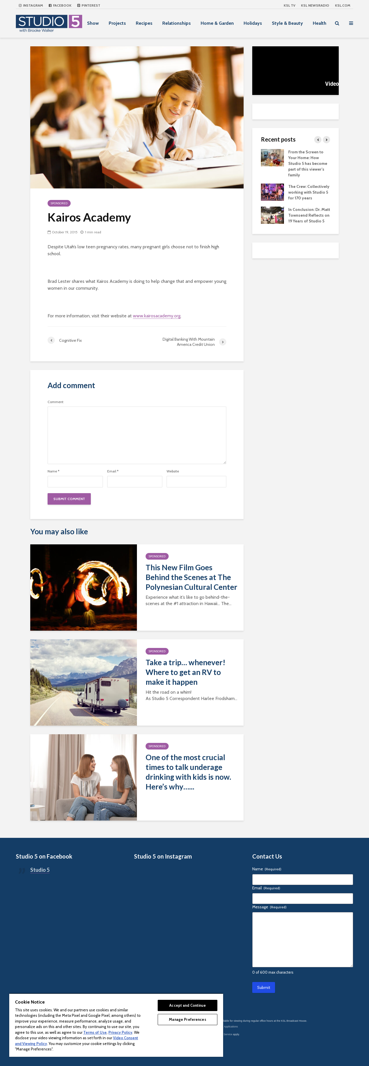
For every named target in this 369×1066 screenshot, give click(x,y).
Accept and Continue (187, 1005)
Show (93, 23)
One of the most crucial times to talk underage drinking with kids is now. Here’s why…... (188, 772)
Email (112, 471)
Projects (117, 23)
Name (53, 471)
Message (269, 906)
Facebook (60, 5)
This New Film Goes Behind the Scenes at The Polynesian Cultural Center (191, 577)
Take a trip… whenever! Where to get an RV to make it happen (185, 672)
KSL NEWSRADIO (315, 5)
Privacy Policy (120, 1032)
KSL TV (289, 5)
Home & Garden (217, 23)
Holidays (253, 23)
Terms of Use (95, 1032)
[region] (116, 1025)
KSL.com (342, 5)
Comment (55, 402)
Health (319, 23)
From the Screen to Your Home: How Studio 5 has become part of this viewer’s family (307, 163)
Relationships (176, 23)
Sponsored (59, 203)
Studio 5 (40, 870)
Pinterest (88, 5)
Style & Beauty (287, 23)
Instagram (31, 5)
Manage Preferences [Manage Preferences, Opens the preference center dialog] (187, 1019)
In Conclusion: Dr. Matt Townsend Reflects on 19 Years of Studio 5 (309, 215)
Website (173, 471)
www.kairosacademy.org (156, 316)
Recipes (144, 23)
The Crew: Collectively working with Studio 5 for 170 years (309, 192)
